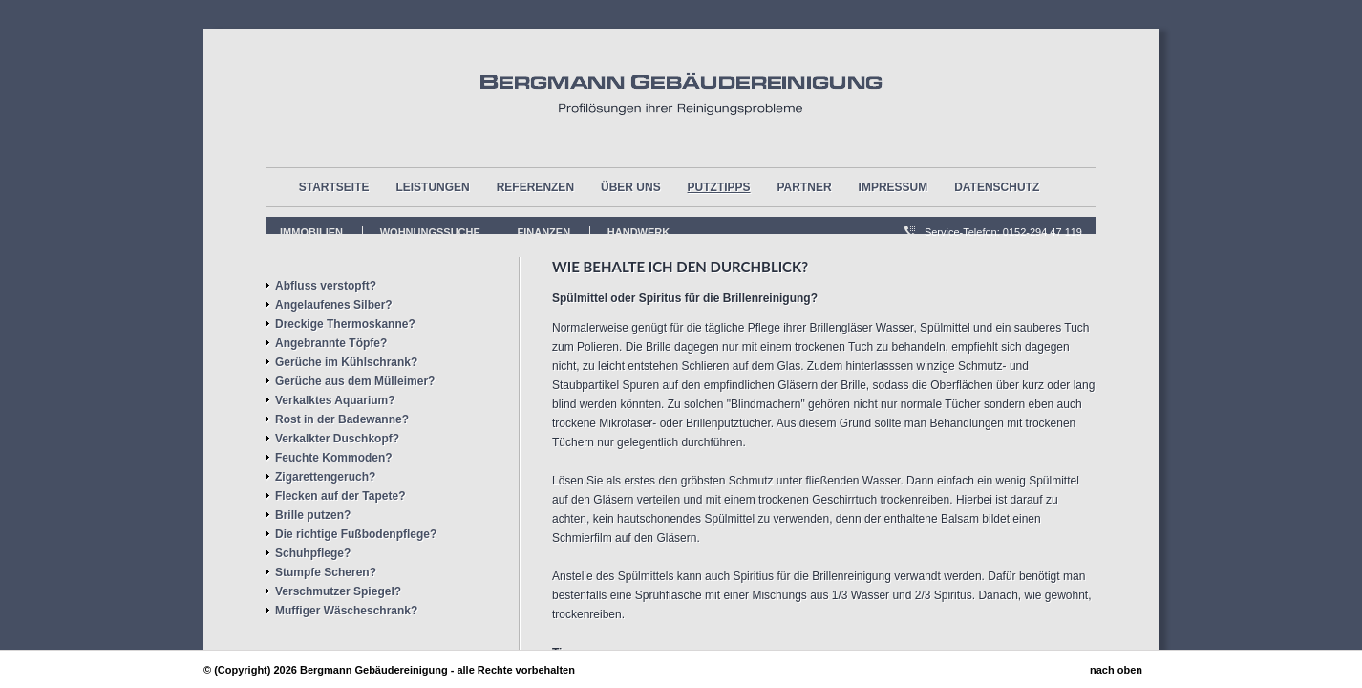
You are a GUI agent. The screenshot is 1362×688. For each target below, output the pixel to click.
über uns (631, 187)
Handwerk (638, 232)
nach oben (1116, 670)
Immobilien (311, 232)
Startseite (334, 187)
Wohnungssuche (430, 232)
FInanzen (544, 232)
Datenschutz (996, 187)
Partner (804, 187)
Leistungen (432, 187)
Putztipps (719, 187)
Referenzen (535, 187)
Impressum (893, 187)
